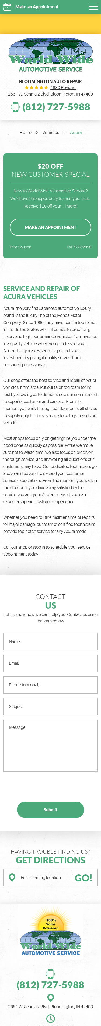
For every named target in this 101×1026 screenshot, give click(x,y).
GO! (83, 878)
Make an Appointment (36, 7)
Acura (76, 132)
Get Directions (50, 860)
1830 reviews (63, 88)
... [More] (69, 206)
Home (25, 132)
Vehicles (50, 132)
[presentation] (44, 786)
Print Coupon (20, 247)
